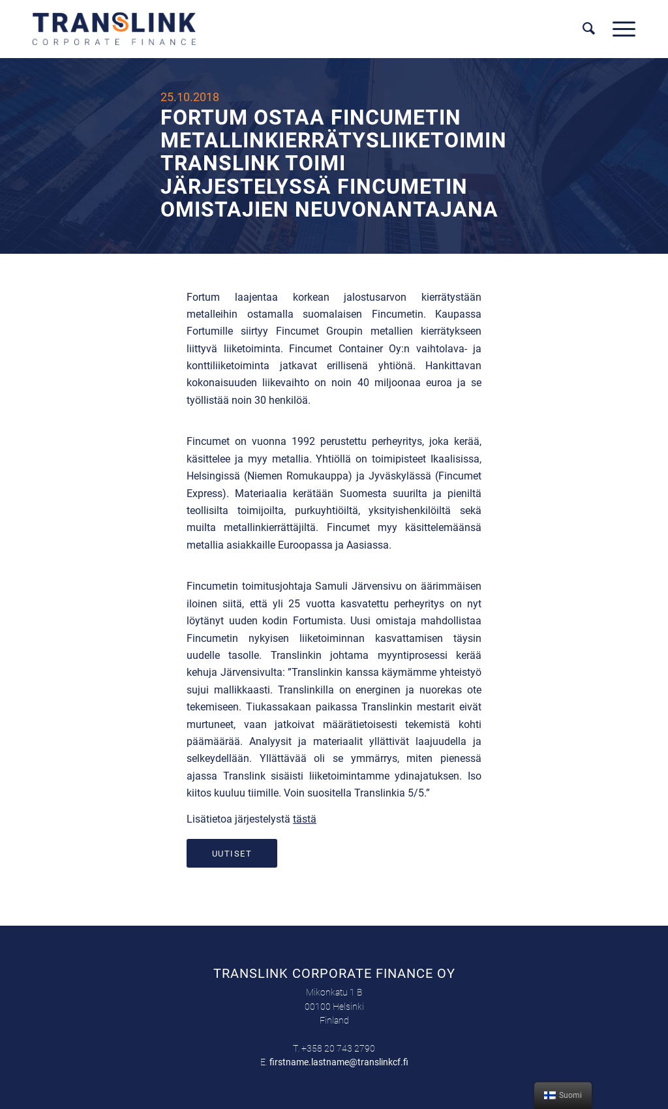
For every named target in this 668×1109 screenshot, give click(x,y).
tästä (304, 819)
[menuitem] (589, 28)
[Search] (589, 28)
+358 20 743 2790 (338, 1048)
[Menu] (619, 28)
